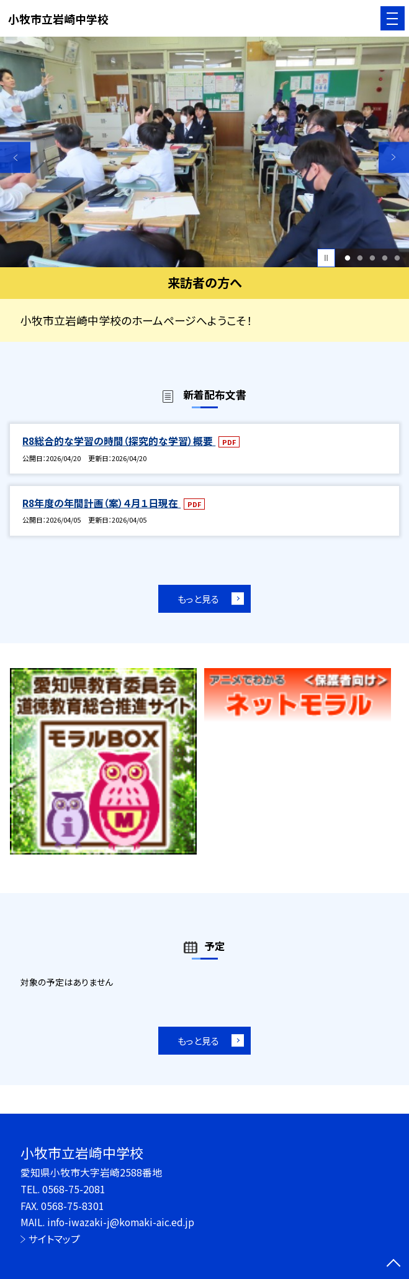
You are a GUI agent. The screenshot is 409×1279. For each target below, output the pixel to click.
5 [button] (397, 258)
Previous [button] (15, 157)
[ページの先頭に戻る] (393, 1264)
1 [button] (347, 258)
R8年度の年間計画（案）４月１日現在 (101, 503)
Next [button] (394, 157)
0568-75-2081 (74, 1189)
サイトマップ (54, 1239)
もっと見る (198, 598)
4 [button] (384, 258)
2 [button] (359, 258)
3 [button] (372, 258)
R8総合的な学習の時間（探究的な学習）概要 (118, 441)
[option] (204, 152)
